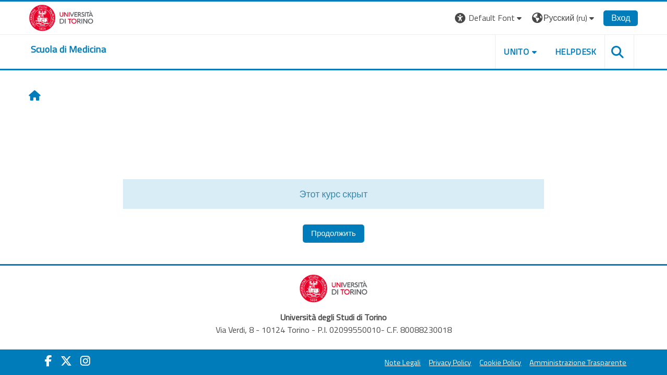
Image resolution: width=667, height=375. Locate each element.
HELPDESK (575, 51)
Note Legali (403, 362)
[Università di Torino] (61, 16)
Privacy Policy (450, 362)
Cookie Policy (500, 362)
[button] (489, 18)
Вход (620, 17)
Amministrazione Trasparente (577, 362)
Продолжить (333, 233)
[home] (68, 49)
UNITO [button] (516, 51)
